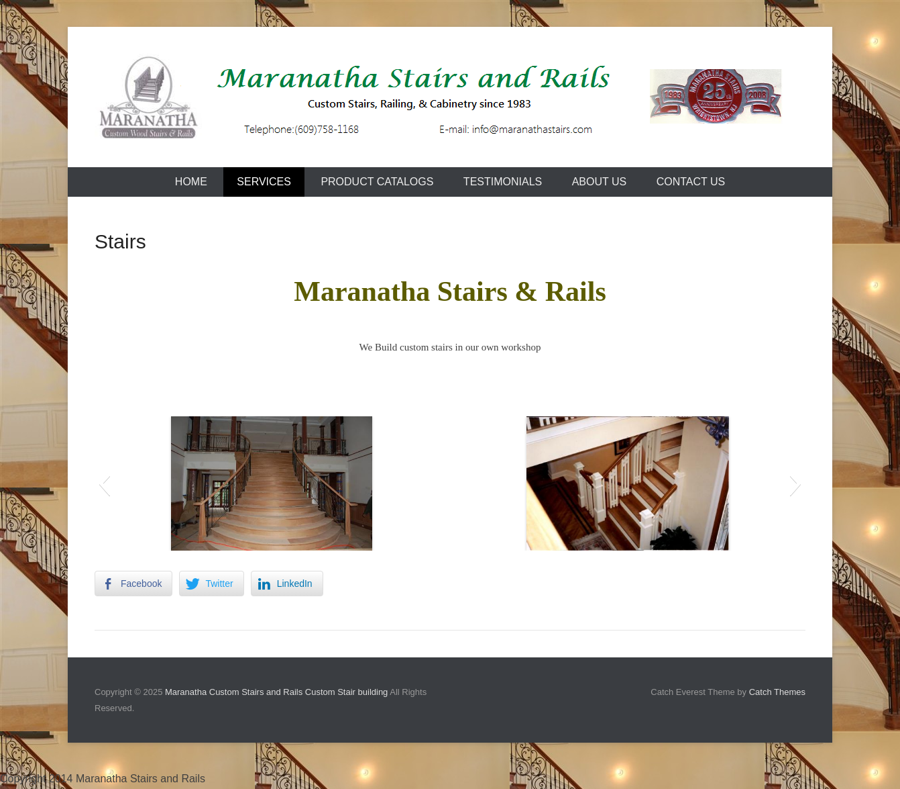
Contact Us (691, 181)
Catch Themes (777, 692)
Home (191, 181)
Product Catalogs (377, 181)
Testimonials (502, 181)
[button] (104, 483)
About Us (599, 181)
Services (264, 181)
